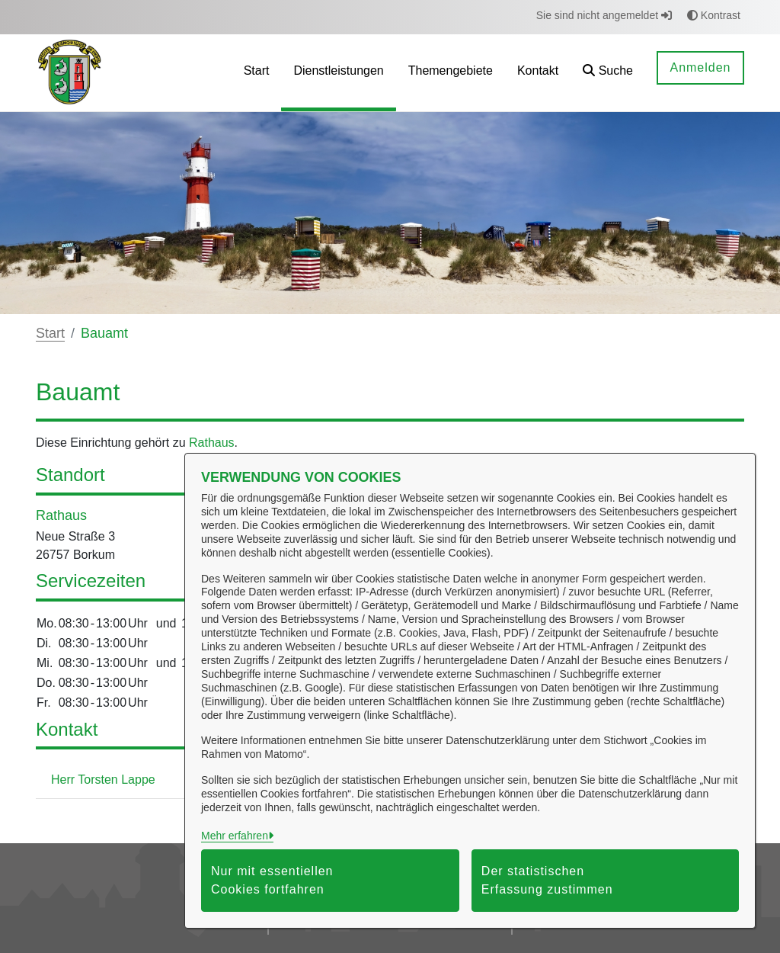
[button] (608, 72)
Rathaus (212, 442)
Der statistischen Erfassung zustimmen (547, 880)
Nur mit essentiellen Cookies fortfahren (272, 880)
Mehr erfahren (234, 835)
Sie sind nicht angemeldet (604, 15)
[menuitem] (257, 72)
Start (50, 333)
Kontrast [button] (713, 15)
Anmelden (700, 67)
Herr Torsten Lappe (103, 779)
